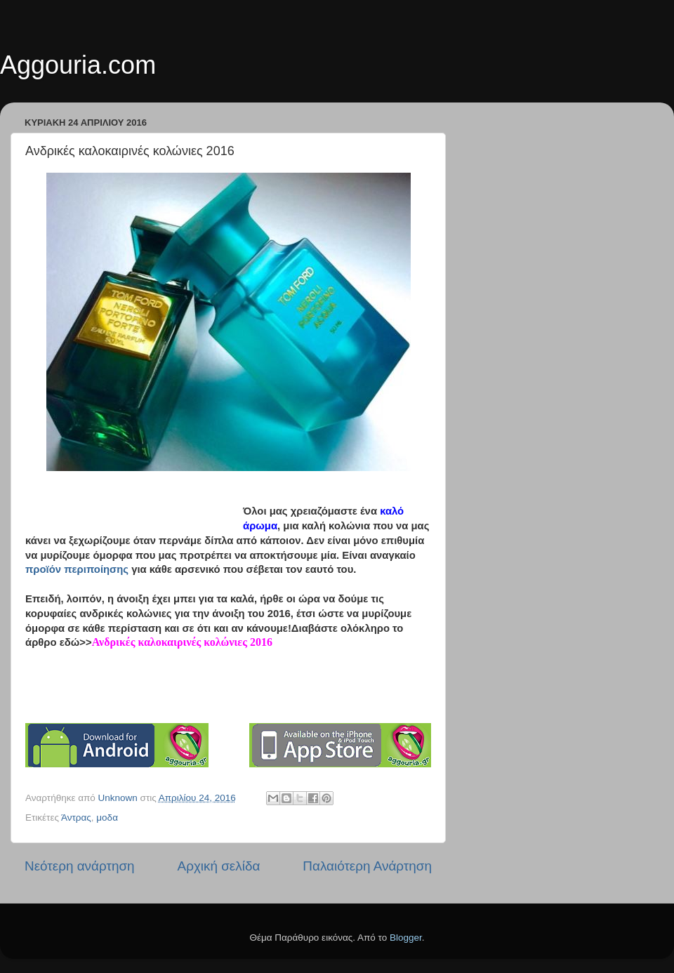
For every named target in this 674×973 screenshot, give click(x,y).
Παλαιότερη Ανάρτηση (367, 866)
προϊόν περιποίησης (76, 569)
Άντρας (76, 817)
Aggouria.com (78, 65)
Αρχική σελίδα (219, 866)
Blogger (406, 937)
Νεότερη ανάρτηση (80, 866)
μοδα (107, 817)
